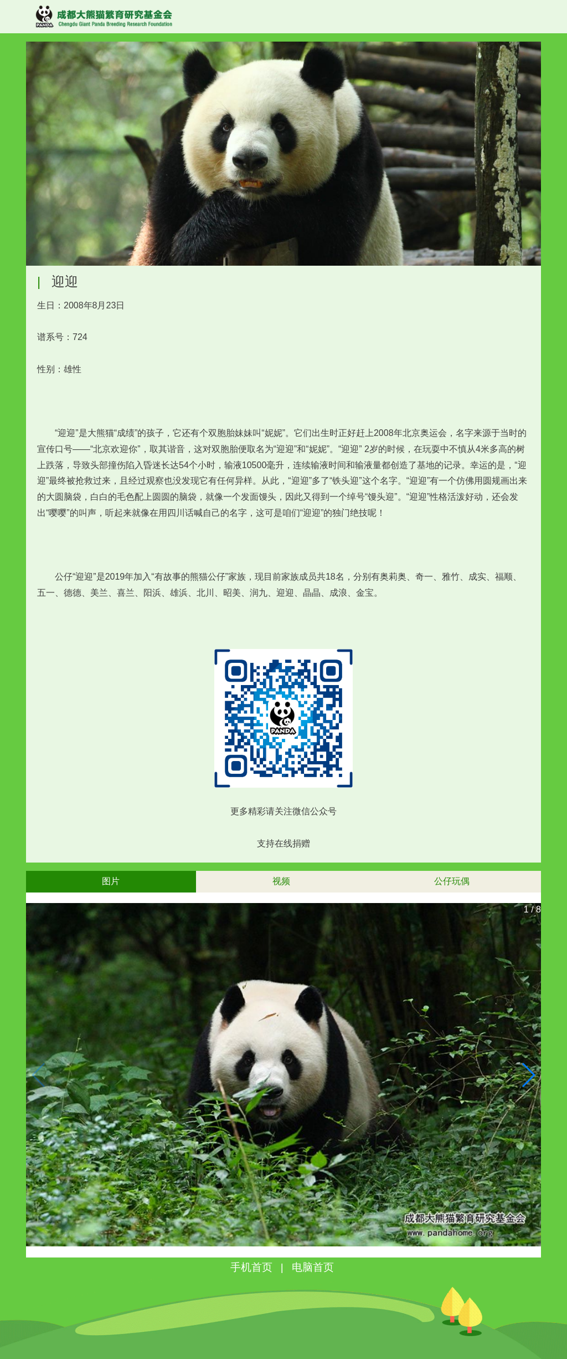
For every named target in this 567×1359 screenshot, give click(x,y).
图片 (111, 881)
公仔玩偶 (452, 881)
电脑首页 (313, 1267)
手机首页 (251, 1267)
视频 (281, 881)
